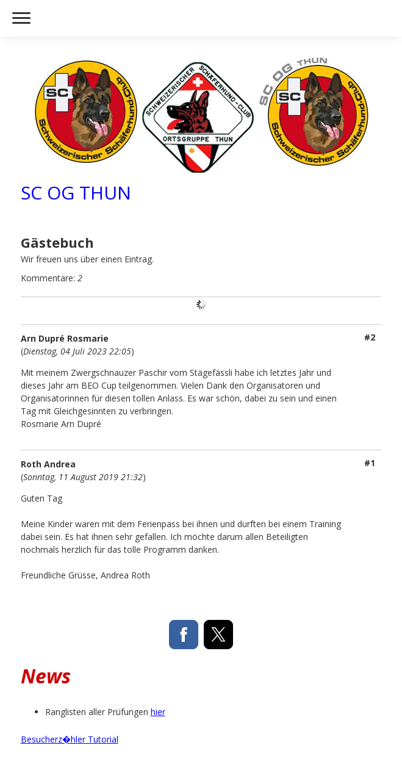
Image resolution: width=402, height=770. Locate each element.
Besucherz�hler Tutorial (69, 739)
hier (158, 712)
